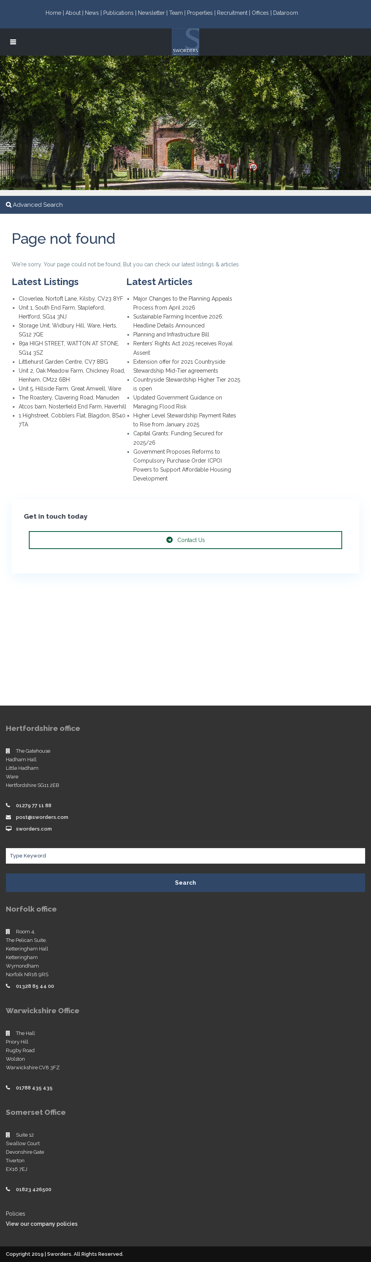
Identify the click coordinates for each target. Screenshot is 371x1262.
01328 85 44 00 (35, 986)
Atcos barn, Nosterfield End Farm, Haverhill (72, 406)
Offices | (262, 13)
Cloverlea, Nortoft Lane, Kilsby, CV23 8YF (71, 299)
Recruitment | (234, 13)
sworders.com (34, 829)
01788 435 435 (34, 1088)
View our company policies (42, 1224)
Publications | (120, 13)
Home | (55, 13)
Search (185, 882)
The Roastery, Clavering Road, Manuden (69, 397)
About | (75, 13)
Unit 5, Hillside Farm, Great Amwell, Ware (70, 388)
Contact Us (185, 540)
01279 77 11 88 (33, 805)
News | (94, 13)
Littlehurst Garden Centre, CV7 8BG (63, 362)
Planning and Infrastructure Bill (171, 334)
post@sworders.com (42, 817)
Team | (178, 13)
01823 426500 (33, 1189)
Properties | (202, 13)
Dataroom (285, 13)
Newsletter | (153, 13)
